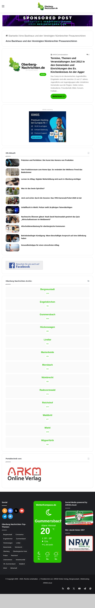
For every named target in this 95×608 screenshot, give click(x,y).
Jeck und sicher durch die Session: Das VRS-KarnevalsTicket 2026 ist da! (51, 198)
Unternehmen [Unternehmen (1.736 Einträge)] (7, 560)
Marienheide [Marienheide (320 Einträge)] (7, 547)
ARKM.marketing (47, 109)
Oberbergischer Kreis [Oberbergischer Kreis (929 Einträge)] (20, 551)
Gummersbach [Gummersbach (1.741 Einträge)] (21, 539)
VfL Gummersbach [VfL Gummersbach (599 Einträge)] (9, 564)
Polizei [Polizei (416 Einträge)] (5, 555)
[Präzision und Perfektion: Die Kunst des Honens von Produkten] (12, 163)
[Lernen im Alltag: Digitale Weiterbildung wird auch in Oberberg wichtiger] (12, 181)
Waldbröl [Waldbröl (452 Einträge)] (22, 564)
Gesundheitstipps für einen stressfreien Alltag (40, 245)
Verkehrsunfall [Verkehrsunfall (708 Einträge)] (20, 560)
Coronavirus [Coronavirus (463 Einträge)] (19, 534)
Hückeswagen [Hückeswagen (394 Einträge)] (7, 543)
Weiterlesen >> (58, 96)
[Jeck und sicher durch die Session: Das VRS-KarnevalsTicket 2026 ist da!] (12, 200)
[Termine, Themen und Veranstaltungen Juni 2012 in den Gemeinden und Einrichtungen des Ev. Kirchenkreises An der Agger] (27, 65)
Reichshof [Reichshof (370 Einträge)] (14, 555)
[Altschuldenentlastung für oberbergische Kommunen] (12, 229)
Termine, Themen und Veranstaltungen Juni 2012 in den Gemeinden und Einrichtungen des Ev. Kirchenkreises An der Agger (68, 65)
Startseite (12, 36)
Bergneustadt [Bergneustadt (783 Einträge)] (7, 534)
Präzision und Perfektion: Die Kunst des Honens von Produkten (47, 160)
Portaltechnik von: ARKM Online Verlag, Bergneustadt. (59, 579)
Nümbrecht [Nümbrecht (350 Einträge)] (18, 547)
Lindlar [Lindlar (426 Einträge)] (18, 543)
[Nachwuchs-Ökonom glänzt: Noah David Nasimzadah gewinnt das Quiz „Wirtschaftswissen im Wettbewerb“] (12, 219)
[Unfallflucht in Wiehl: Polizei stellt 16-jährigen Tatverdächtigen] (12, 210)
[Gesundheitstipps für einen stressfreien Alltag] (12, 247)
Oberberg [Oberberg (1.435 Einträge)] (6, 551)
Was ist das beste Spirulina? (33, 188)
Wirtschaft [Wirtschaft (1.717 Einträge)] (13, 568)
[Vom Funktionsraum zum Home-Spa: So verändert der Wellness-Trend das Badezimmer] (12, 172)
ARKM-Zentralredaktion (60, 55)
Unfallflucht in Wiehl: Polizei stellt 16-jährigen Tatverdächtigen (46, 207)
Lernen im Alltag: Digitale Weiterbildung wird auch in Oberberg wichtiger (51, 179)
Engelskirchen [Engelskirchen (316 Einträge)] (7, 539)
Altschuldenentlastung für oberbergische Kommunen (43, 226)
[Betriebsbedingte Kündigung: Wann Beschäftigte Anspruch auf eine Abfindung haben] (12, 238)
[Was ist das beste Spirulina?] (12, 191)
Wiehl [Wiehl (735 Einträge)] (5, 568)
